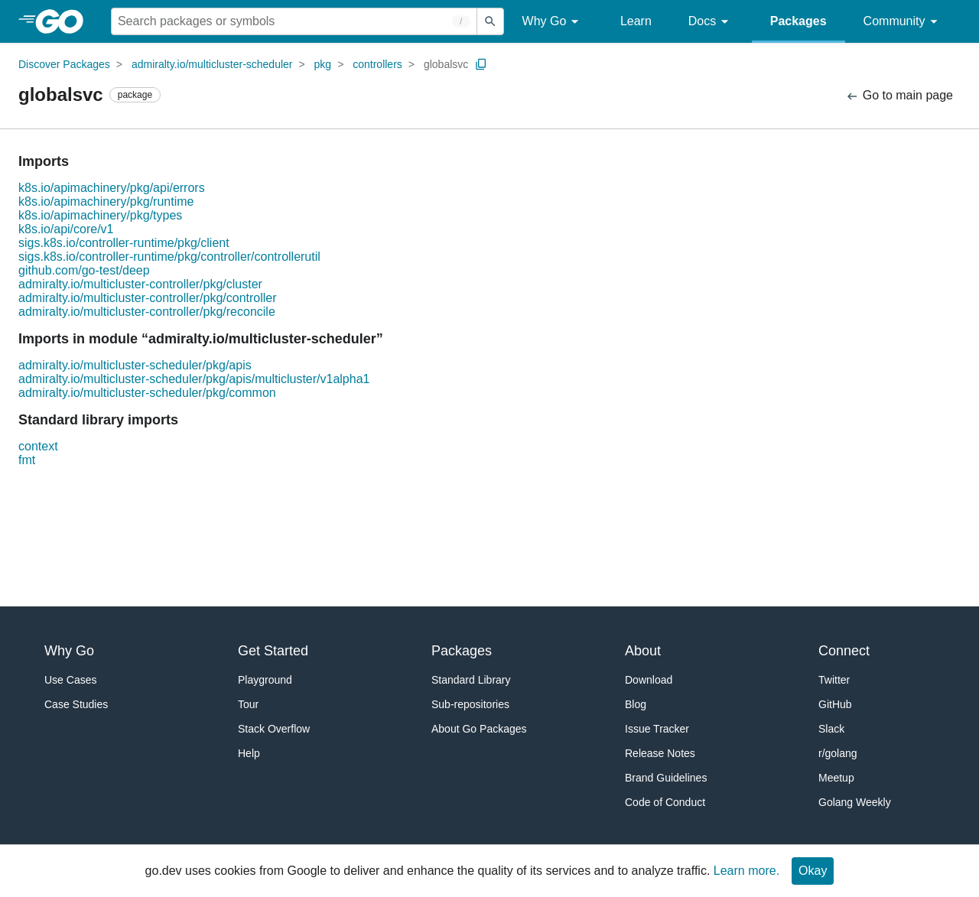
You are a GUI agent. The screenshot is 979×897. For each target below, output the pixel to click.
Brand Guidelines (666, 778)
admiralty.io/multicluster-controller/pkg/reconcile (146, 311)
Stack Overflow (274, 729)
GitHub (835, 704)
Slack (831, 729)
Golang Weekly (854, 802)
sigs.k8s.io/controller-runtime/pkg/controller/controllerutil (169, 256)
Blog (635, 704)
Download (648, 680)
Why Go (553, 22)
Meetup (836, 778)
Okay (812, 870)
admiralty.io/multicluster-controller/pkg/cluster (140, 284)
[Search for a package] (294, 21)
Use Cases (70, 680)
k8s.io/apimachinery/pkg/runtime (106, 201)
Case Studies (76, 704)
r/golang (837, 753)
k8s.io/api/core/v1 (66, 229)
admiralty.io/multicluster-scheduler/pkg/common (147, 392)
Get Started (273, 650)
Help (249, 753)
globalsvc (446, 64)
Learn (636, 21)
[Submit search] (490, 21)
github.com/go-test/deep (84, 270)
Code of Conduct (665, 802)
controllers (377, 64)
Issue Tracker (657, 729)
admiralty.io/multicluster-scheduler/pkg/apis (135, 365)
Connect (844, 650)
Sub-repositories (470, 704)
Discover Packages (64, 64)
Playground (265, 680)
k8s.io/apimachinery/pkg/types (100, 215)
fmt (26, 459)
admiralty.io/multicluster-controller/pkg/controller (147, 297)
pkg (323, 64)
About (643, 650)
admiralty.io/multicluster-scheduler (212, 64)
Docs (710, 22)
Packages (798, 21)
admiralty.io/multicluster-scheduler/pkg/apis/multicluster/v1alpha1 (193, 378)
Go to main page (899, 96)
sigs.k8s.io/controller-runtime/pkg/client (123, 242)
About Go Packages (479, 729)
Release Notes (660, 753)
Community (903, 22)
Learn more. (746, 870)
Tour (248, 704)
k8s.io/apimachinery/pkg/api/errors (111, 187)
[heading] (64, 21)
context (38, 446)
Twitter (834, 680)
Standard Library (471, 680)
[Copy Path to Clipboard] (481, 64)
